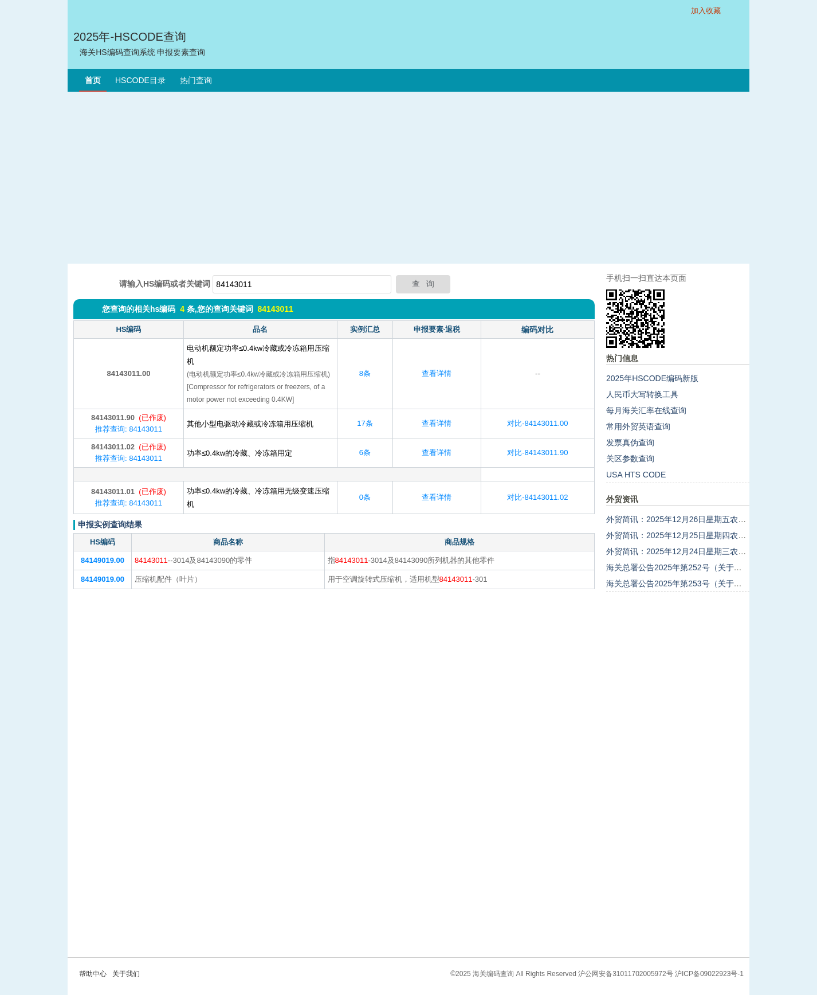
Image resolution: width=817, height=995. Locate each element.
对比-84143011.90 (537, 452)
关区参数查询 (630, 458)
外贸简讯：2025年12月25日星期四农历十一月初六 (696, 535)
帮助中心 (93, 974)
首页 (93, 80)
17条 (364, 423)
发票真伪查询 (630, 442)
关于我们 (126, 974)
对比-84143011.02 (537, 497)
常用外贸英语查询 (638, 426)
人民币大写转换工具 (642, 394)
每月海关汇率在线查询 (646, 410)
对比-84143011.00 (537, 423)
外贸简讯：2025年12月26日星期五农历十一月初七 (696, 519)
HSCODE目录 (140, 80)
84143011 (275, 309)
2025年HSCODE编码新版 (652, 378)
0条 (365, 497)
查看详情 (436, 373)
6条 (365, 452)
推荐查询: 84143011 (128, 429)
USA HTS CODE (636, 474)
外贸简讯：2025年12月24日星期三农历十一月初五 (696, 551)
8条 (365, 373)
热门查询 (196, 80)
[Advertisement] (408, 177)
